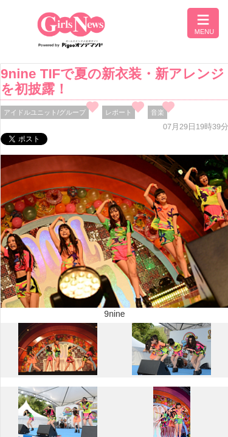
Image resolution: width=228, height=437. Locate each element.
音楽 (157, 112)
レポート (118, 112)
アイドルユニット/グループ (45, 112)
